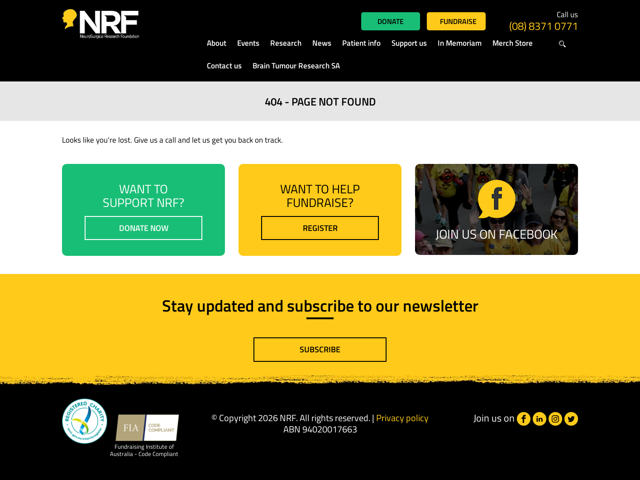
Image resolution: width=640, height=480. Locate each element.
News (321, 43)
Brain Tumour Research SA (296, 66)
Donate (390, 21)
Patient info (361, 43)
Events (248, 43)
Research (285, 43)
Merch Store (512, 43)
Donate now (143, 228)
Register (320, 228)
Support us (409, 43)
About (216, 43)
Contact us (224, 66)
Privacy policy (402, 418)
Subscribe (320, 349)
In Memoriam (460, 43)
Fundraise (458, 21)
